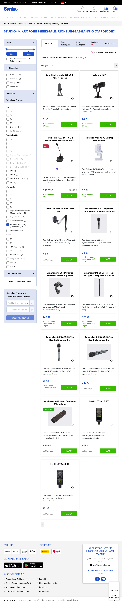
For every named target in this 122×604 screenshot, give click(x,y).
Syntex (6, 23)
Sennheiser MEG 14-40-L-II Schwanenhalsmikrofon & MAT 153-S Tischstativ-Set (60, 139)
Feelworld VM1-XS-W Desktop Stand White (99, 139)
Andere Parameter (14, 273)
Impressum (44, 591)
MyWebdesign (72, 600)
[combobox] (20, 303)
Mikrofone (22, 23)
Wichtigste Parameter (15, 100)
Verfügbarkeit (12, 67)
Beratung (43, 587)
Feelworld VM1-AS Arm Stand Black (60, 210)
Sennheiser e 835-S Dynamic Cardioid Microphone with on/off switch (99, 210)
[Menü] (118, 583)
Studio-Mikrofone (35, 23)
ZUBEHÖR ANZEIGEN (20, 318)
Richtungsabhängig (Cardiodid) (69, 57)
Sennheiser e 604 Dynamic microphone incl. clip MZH (60, 274)
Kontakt (54, 2)
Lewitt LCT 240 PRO (59, 464)
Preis (8, 42)
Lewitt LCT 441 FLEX (99, 401)
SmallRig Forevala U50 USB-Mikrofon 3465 (60, 76)
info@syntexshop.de (101, 565)
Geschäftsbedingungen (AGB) (18, 583)
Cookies (50, 600)
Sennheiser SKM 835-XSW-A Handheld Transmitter (99, 338)
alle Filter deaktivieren (20, 281)
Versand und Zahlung (15, 579)
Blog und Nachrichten (48, 583)
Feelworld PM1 (99, 74)
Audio (13, 23)
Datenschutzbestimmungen (17, 591)
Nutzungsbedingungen (15, 587)
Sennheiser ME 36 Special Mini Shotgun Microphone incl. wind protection (99, 274)
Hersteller (10, 93)
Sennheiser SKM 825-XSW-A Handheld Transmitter (60, 338)
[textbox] (18, 303)
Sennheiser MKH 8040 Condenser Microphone (59, 402)
